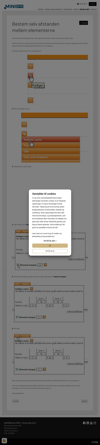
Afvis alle (50, 251)
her (53, 236)
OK (50, 246)
